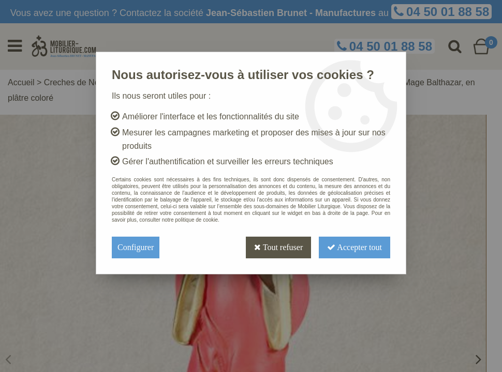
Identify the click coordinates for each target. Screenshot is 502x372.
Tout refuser (278, 247)
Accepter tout (354, 247)
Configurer (135, 247)
